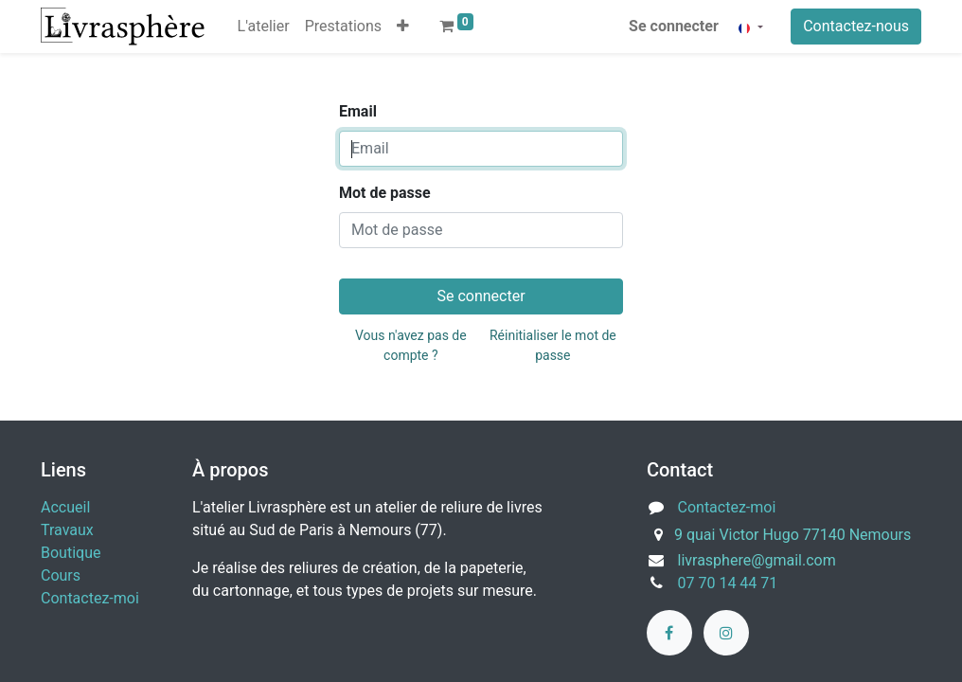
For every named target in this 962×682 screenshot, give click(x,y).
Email (358, 111)
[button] (403, 26)
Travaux (67, 530)
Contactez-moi (90, 598)
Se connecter (674, 26)
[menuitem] (263, 26)
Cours (60, 575)
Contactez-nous (856, 26)
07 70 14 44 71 (728, 583)
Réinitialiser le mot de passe (553, 345)
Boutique (70, 553)
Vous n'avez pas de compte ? (411, 345)
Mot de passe (385, 193)
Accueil (65, 507)
